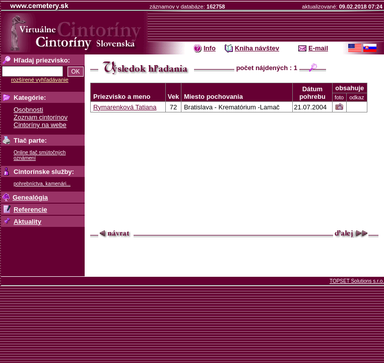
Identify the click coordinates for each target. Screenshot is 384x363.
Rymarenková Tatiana (125, 107)
